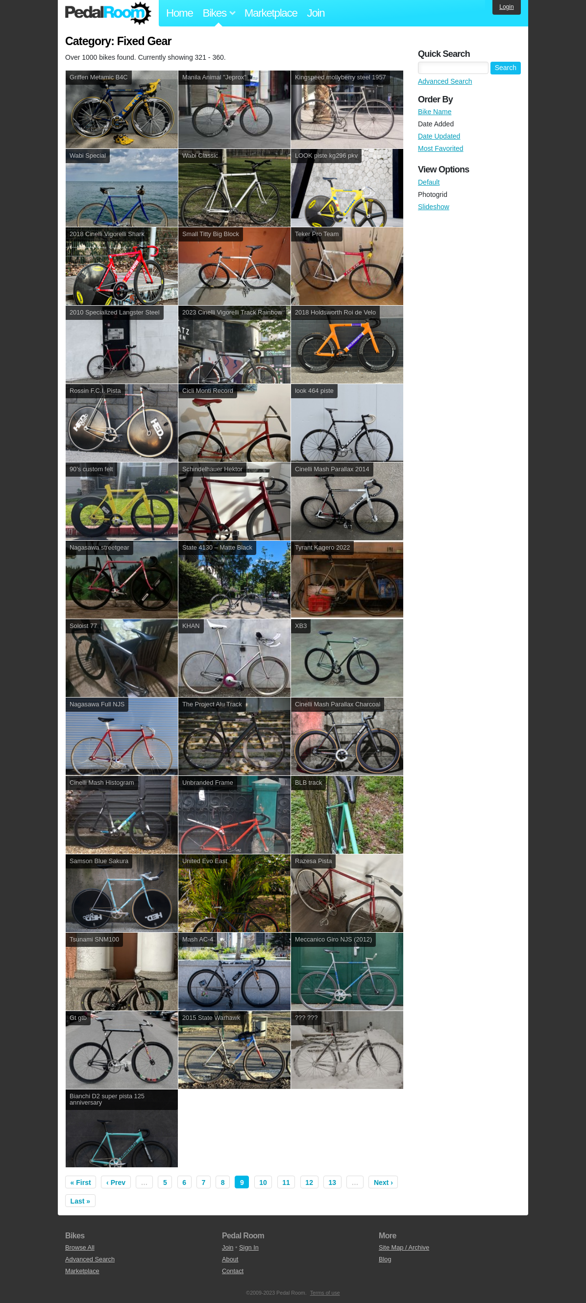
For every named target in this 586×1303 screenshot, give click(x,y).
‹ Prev (115, 1182)
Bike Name (434, 112)
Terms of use (325, 1293)
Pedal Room (108, 13)
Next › (383, 1182)
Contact (233, 1271)
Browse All (80, 1247)
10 (263, 1182)
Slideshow (433, 207)
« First (81, 1182)
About (230, 1259)
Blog (385, 1259)
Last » (80, 1201)
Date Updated (439, 136)
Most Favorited (441, 148)
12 (309, 1182)
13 (332, 1182)
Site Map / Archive (404, 1247)
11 (286, 1182)
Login (506, 6)
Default (429, 182)
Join (316, 13)
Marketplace (270, 13)
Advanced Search (445, 81)
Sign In (249, 1247)
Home (179, 13)
